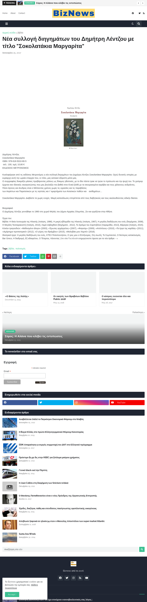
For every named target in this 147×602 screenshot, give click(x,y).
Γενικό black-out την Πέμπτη (33, 470)
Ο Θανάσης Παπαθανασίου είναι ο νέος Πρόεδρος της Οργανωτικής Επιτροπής (58, 495)
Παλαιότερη (137, 312)
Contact (21, 13)
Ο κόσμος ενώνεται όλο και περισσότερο (116, 298)
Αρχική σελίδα (8, 33)
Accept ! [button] (12, 594)
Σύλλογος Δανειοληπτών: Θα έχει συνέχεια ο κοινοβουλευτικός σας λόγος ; (56, 599)
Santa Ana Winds (27, 534)
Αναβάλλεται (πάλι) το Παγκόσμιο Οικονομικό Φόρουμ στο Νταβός (51, 419)
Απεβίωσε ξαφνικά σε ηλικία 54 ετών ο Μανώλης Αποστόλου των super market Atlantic (62, 521)
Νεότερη (8, 312)
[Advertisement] (73, 79)
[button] (138, 3)
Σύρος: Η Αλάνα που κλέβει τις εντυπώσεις (59, 3)
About (12, 13)
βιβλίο (20, 33)
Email (7, 371)
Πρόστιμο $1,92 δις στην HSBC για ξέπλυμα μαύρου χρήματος (49, 457)
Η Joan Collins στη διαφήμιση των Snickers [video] (43, 483)
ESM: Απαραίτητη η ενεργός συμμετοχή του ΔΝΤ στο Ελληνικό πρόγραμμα (55, 445)
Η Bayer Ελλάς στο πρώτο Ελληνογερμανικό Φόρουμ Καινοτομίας (51, 432)
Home (5, 13)
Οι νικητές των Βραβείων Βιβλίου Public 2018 (71, 298)
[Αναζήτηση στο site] (70, 549)
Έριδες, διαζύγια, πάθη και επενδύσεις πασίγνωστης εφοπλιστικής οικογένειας (58, 508)
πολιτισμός (20, 248)
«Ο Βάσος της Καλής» (17, 296)
